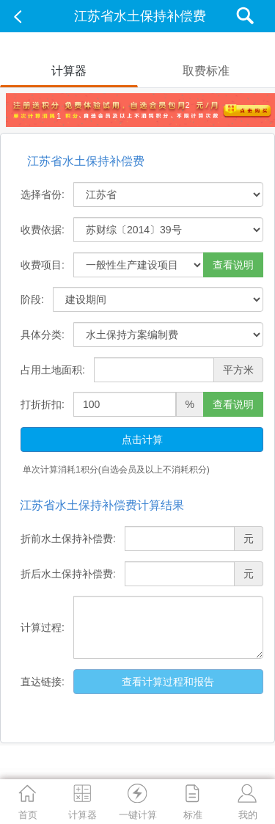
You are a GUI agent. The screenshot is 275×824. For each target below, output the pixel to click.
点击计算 (142, 439)
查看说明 (233, 265)
